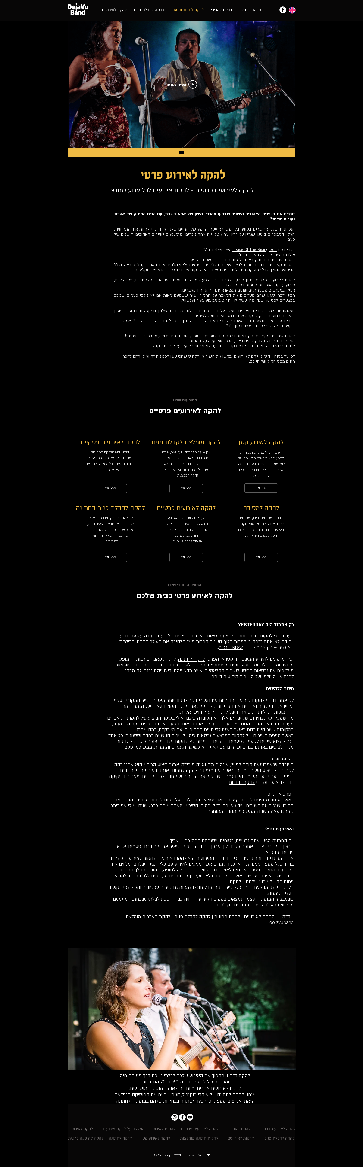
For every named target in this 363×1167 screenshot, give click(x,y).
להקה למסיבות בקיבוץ (266, 518)
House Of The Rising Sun (254, 249)
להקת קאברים (245, 315)
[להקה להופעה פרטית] (85, 1138)
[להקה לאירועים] (80, 1129)
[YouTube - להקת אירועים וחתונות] (190, 1117)
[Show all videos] (181, 152)
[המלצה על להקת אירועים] (124, 1129)
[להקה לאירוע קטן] (155, 1138)
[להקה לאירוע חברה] (279, 1129)
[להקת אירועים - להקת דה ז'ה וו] (282, 9)
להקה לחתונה (191, 659)
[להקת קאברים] (239, 1129)
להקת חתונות (242, 782)
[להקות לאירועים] (162, 1129)
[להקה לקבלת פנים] (279, 1138)
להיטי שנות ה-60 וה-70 (183, 1082)
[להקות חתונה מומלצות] (199, 1138)
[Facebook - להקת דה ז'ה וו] (182, 1117)
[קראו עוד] (110, 488)
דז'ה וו (142, 336)
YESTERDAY (231, 647)
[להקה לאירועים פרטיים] (200, 1129)
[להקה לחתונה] (120, 1138)
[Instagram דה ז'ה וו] (174, 1117)
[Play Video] (181, 84)
